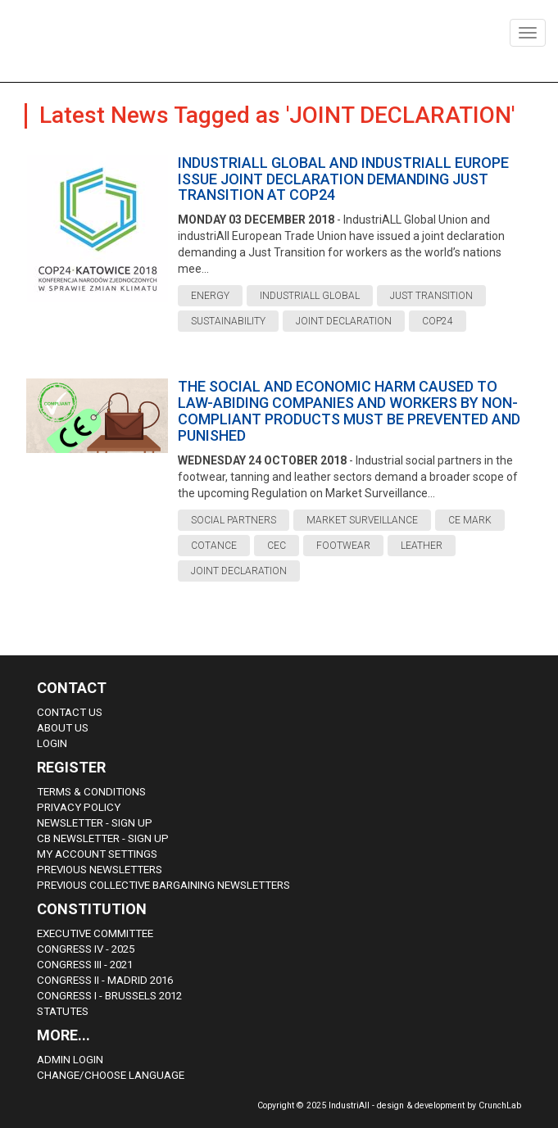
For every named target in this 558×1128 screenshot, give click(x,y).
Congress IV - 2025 (85, 949)
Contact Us (69, 712)
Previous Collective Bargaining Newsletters (163, 885)
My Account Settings (97, 854)
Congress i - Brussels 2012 (109, 996)
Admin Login (70, 1059)
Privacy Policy (78, 807)
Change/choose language (110, 1075)
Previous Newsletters (99, 869)
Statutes (62, 1011)
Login (52, 743)
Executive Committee (95, 933)
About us (62, 728)
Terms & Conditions (91, 792)
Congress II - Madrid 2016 (105, 980)
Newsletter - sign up (94, 823)
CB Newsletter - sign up (103, 838)
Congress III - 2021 (85, 964)
